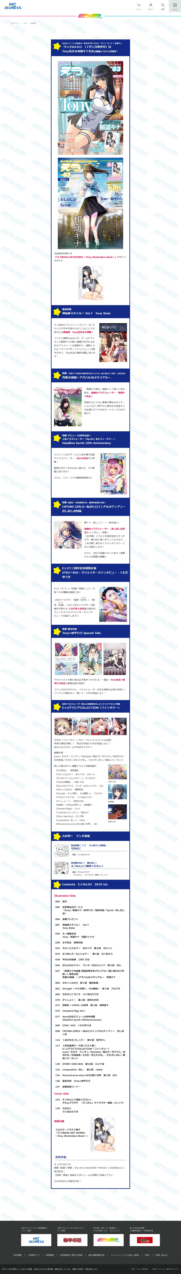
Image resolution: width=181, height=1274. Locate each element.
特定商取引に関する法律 (71, 1255)
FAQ (147, 1255)
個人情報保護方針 (96, 1255)
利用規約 (50, 1255)
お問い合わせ (161, 1255)
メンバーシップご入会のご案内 (125, 1255)
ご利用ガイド (34, 1255)
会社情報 (18, 1255)
